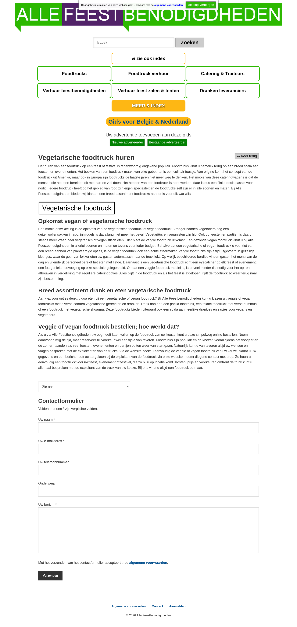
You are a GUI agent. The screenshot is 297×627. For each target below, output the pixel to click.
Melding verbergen (201, 4)
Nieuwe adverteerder (127, 142)
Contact (157, 606)
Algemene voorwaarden (129, 606)
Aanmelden (177, 606)
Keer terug (249, 156)
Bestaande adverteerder (167, 142)
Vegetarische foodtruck (76, 208)
